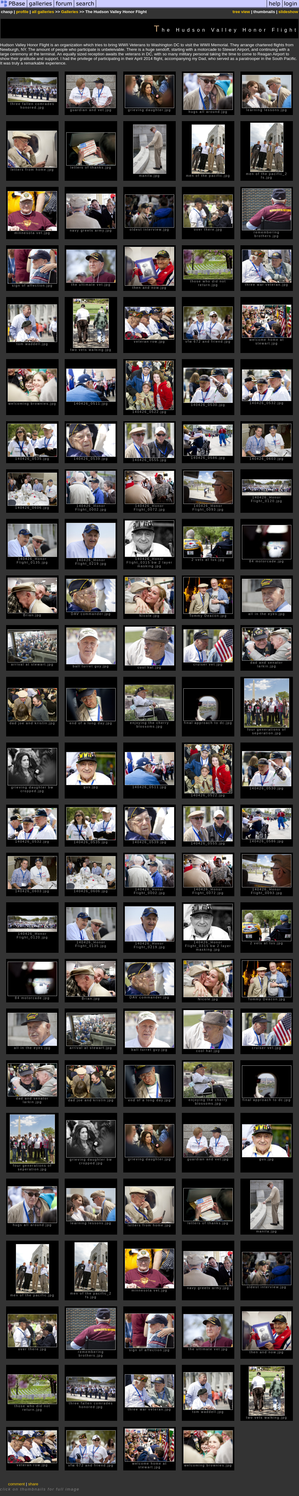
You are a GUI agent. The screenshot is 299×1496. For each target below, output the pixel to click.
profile (22, 11)
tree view (241, 11)
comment (16, 1484)
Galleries (69, 11)
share (33, 1484)
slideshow (288, 11)
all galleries (43, 11)
